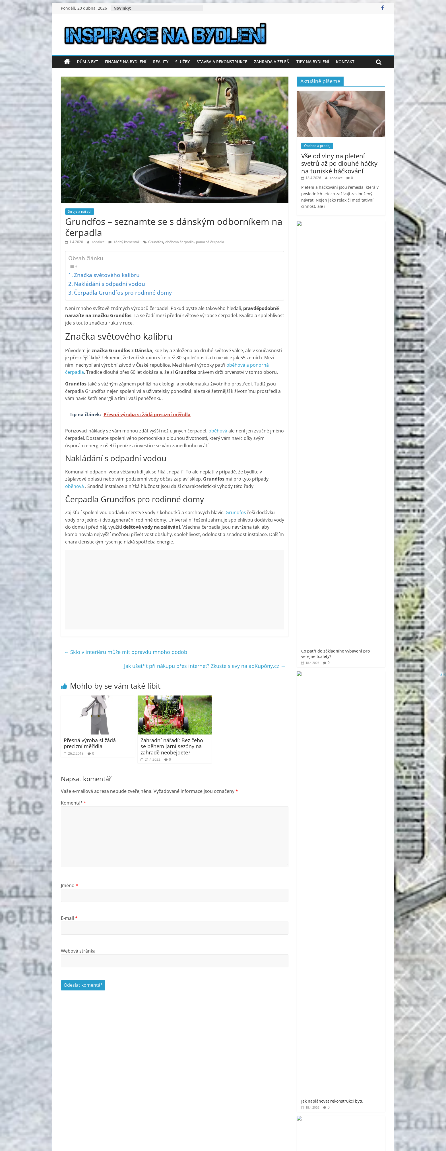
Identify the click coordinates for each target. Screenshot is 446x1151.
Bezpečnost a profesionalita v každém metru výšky (356, 294)
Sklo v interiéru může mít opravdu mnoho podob (125, 652)
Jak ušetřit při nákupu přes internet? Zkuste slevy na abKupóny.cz (205, 665)
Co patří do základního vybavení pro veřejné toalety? (358, 232)
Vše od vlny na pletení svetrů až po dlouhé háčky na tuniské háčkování (339, 163)
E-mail (69, 918)
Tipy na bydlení (312, 61)
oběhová (218, 431)
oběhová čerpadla (179, 241)
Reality (160, 61)
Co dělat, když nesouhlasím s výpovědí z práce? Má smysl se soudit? (357, 360)
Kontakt (345, 61)
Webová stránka (78, 951)
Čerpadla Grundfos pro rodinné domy (123, 292)
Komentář (73, 803)
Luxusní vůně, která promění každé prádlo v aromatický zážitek (358, 325)
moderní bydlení (366, 561)
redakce (99, 241)
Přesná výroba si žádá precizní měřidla (90, 743)
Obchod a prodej (317, 145)
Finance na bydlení (125, 61)
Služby (182, 61)
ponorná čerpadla (210, 241)
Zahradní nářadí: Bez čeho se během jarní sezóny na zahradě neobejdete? (172, 746)
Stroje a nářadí (79, 211)
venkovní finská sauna (358, 627)
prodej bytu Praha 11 (350, 585)
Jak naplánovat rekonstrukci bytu (353, 261)
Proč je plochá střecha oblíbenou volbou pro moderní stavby (358, 394)
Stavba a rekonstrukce (222, 61)
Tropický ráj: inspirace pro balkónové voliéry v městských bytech (359, 426)
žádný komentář (123, 241)
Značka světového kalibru (107, 275)
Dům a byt (87, 61)
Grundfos (155, 241)
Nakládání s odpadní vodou (109, 284)
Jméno (69, 885)
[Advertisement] (174, 589)
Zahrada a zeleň (272, 61)
